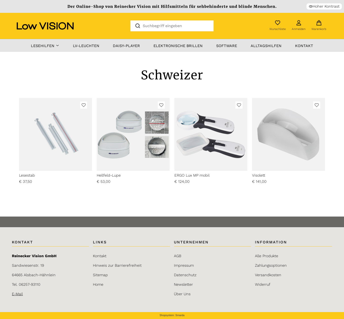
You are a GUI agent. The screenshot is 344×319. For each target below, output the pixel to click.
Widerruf (262, 284)
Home (98, 284)
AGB (177, 256)
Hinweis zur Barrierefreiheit (117, 265)
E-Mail (17, 294)
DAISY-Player (126, 46)
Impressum (184, 265)
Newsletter (183, 284)
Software (226, 46)
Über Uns (182, 294)
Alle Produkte (266, 256)
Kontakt (304, 46)
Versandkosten (268, 275)
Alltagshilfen (266, 46)
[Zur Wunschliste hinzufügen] (83, 105)
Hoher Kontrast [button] (324, 6)
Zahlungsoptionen (271, 265)
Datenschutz (185, 275)
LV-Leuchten (86, 46)
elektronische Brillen (178, 46)
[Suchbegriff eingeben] (176, 25)
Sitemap (100, 275)
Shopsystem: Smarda (171, 315)
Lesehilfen (45, 46)
